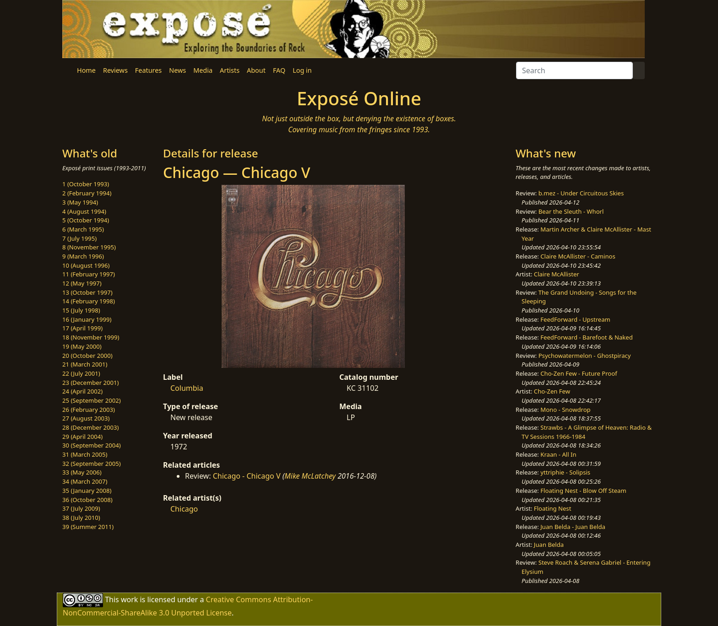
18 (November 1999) (91, 337)
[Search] (574, 70)
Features (148, 70)
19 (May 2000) (82, 346)
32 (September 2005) (91, 463)
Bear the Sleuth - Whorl (571, 211)
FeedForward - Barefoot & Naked (586, 337)
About (256, 70)
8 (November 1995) (89, 247)
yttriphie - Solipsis (565, 472)
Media (202, 70)
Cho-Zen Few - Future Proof (578, 373)
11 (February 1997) (88, 274)
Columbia (186, 388)
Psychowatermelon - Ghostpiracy (584, 355)
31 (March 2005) (84, 454)
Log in (302, 70)
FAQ (279, 70)
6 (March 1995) (83, 229)
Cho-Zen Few (552, 391)
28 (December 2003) (90, 427)
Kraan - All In (558, 454)
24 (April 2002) (82, 391)
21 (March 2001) (84, 364)
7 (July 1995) (79, 238)
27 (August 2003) (85, 418)
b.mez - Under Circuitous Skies (581, 193)
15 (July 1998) (81, 310)
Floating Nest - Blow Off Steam (583, 490)
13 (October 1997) (87, 292)
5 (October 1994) (85, 220)
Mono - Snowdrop (565, 409)
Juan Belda (549, 544)
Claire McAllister (556, 274)
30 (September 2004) (91, 445)
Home (86, 70)
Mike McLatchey (310, 476)
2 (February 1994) (86, 193)
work (129, 599)
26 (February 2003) (88, 409)
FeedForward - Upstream (575, 319)
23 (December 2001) (90, 382)
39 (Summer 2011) (88, 527)
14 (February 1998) (88, 301)
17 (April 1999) (82, 328)
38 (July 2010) (81, 517)
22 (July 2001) (81, 373)
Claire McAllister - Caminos (577, 256)
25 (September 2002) (91, 400)
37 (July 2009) (81, 508)
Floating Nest (552, 508)
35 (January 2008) (86, 490)
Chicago (184, 509)
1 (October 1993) (85, 184)
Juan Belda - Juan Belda (572, 527)
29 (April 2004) (82, 436)
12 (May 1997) (82, 283)
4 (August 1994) (84, 211)
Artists (229, 70)
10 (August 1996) (85, 265)
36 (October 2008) (87, 500)
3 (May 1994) (80, 202)
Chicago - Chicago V (247, 476)
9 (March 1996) (83, 256)
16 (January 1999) (86, 319)
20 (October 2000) (87, 355)
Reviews (115, 70)
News (177, 70)
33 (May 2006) (82, 472)
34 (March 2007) (84, 481)
